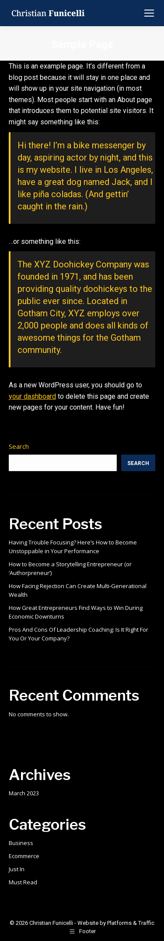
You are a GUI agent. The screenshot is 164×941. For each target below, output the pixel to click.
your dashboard (32, 396)
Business (21, 843)
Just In (16, 869)
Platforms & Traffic (130, 923)
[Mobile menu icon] (149, 13)
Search (19, 446)
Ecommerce (24, 856)
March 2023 (24, 793)
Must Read (23, 882)
